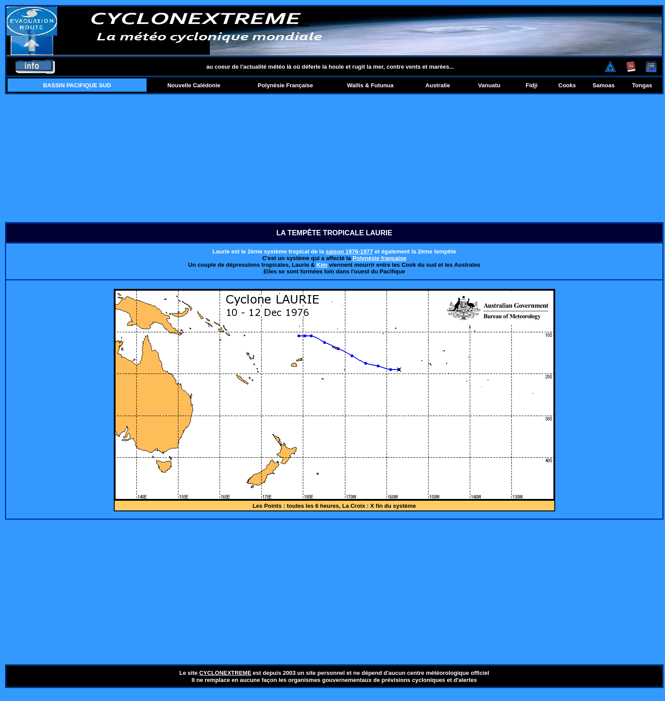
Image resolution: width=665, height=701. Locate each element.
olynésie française (381, 258)
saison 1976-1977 (349, 251)
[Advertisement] (334, 158)
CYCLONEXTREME (225, 673)
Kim (322, 264)
